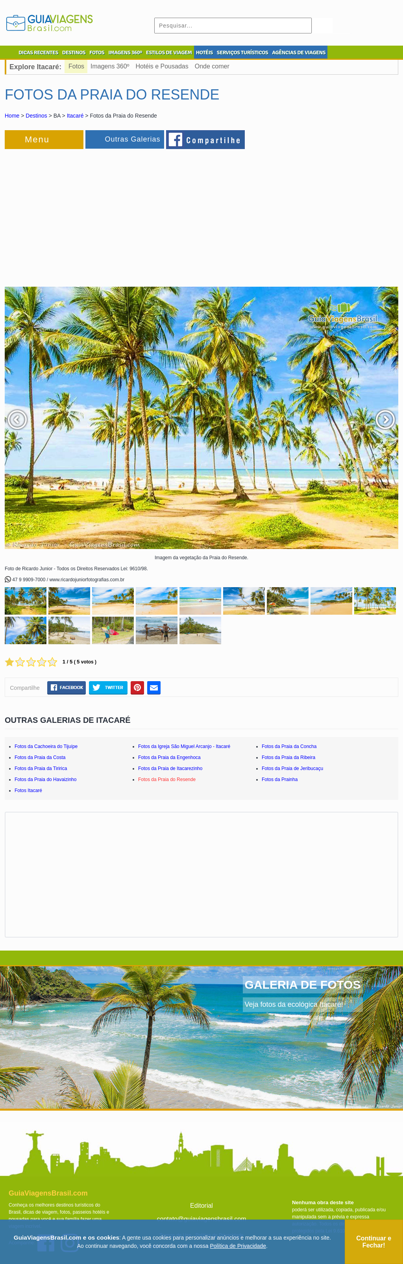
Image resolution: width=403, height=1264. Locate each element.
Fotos (76, 66)
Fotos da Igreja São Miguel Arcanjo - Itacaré (184, 746)
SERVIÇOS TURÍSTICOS (242, 52)
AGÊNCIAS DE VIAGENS (298, 52)
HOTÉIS (204, 52)
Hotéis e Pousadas (161, 66)
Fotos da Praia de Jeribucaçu (292, 768)
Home (12, 115)
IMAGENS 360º (125, 52)
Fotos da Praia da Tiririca (41, 768)
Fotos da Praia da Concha (289, 746)
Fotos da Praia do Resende (167, 779)
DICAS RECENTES (38, 52)
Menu (37, 139)
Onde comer (212, 66)
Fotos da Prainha (280, 779)
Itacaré (75, 115)
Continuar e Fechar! (373, 1242)
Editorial (201, 1205)
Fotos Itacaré (28, 790)
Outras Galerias (132, 139)
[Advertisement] (90, 214)
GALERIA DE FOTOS (303, 984)
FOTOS (96, 52)
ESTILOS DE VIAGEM (169, 52)
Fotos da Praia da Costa (40, 757)
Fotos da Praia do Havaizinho (45, 779)
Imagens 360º (110, 66)
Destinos (36, 115)
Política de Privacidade (238, 1246)
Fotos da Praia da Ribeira (288, 757)
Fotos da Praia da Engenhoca (169, 757)
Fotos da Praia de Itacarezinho (170, 768)
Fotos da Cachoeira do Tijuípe (46, 746)
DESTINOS (73, 52)
